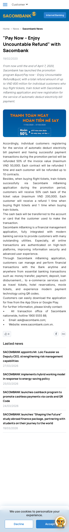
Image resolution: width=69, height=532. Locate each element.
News (16, 28)
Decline (19, 524)
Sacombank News (32, 28)
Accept (50, 524)
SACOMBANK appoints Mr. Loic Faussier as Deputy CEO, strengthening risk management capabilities (33, 356)
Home (6, 28)
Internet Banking (55, 15)
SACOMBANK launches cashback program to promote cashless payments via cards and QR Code (33, 396)
